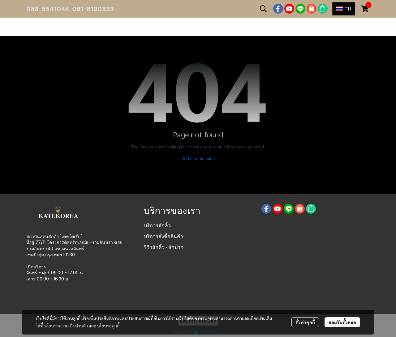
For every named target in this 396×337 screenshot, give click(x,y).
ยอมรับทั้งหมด (342, 322)
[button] (263, 8)
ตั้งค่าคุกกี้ (305, 322)
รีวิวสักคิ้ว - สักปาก (163, 247)
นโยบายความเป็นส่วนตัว (66, 325)
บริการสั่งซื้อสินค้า (163, 236)
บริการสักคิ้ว (157, 225)
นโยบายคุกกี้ (108, 325)
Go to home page (198, 158)
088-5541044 (47, 9)
